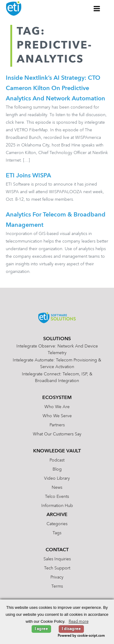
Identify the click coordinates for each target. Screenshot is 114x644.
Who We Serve (57, 416)
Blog (57, 469)
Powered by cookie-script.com (81, 636)
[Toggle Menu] (97, 8)
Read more (78, 622)
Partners (57, 425)
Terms (57, 586)
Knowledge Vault (57, 451)
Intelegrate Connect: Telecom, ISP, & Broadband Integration (57, 377)
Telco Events (57, 497)
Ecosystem (57, 397)
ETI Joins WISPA (28, 176)
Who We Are (57, 407)
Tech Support (57, 568)
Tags (57, 533)
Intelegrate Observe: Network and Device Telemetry (57, 349)
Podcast (57, 460)
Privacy (57, 577)
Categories (57, 524)
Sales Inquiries (57, 559)
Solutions (57, 339)
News (57, 487)
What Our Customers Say (57, 434)
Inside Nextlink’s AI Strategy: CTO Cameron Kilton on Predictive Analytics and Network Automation (55, 88)
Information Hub (57, 506)
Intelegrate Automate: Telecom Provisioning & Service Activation (57, 363)
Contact (57, 550)
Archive (57, 514)
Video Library (57, 478)
